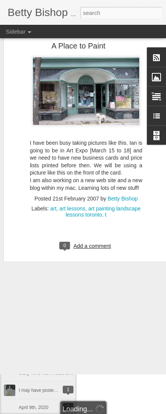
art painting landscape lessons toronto (103, 177)
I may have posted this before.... (51, 390)
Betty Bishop (122, 164)
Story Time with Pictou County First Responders (67, 373)
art (53, 174)
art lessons (72, 174)
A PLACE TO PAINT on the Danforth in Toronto (66, 304)
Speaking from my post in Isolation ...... (58, 338)
